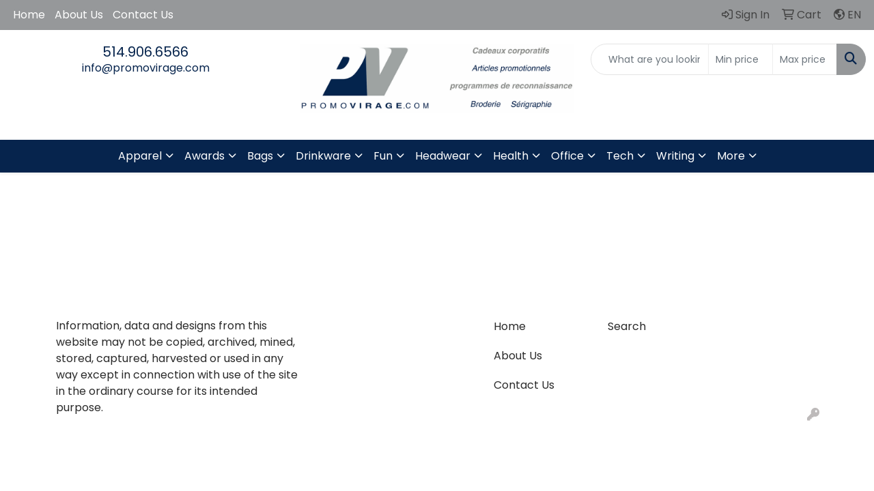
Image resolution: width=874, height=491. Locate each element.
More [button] (731, 156)
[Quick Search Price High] (804, 59)
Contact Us (143, 15)
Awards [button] (204, 156)
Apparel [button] (140, 156)
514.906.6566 (145, 51)
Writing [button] (675, 156)
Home (29, 15)
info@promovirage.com (146, 68)
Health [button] (510, 156)
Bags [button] (260, 156)
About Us (79, 15)
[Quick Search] (650, 59)
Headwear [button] (442, 156)
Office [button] (567, 156)
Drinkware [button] (323, 156)
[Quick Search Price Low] (740, 59)
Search (627, 326)
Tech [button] (620, 156)
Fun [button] (383, 156)
